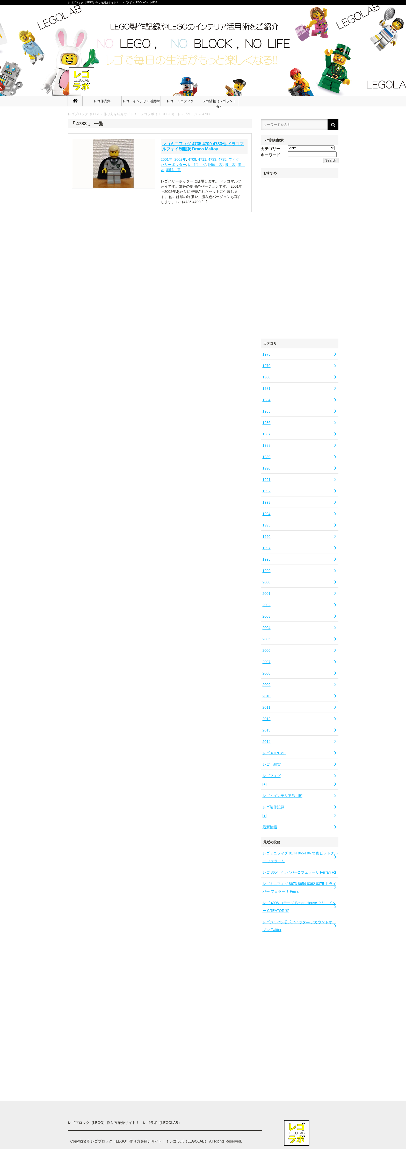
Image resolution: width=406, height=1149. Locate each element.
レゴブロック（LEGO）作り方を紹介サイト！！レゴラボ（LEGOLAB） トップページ (132, 114)
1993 (267, 502)
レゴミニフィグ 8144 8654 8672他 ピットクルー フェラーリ (300, 857)
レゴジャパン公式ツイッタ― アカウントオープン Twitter (299, 926)
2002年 (180, 159)
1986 (267, 423)
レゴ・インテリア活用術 (141, 101)
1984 (267, 400)
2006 (267, 650)
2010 (267, 696)
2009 (267, 685)
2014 (267, 742)
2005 (267, 639)
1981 (267, 388)
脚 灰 (230, 165)
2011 (267, 707)
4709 (192, 159)
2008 (267, 673)
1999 (267, 571)
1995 (267, 525)
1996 (267, 537)
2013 (267, 730)
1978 (267, 354)
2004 (267, 628)
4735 (222, 159)
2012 (267, 719)
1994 (267, 514)
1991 (267, 480)
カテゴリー (270, 149)
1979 (267, 366)
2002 (267, 605)
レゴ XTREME (274, 753)
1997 (267, 548)
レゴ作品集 (102, 101)
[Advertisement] (299, 255)
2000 (267, 582)
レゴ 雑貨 (272, 764)
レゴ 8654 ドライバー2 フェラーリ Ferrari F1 (299, 872)
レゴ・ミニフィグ (180, 101)
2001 (267, 593)
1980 (267, 377)
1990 (267, 468)
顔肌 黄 (173, 170)
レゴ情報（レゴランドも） (219, 102)
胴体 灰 (215, 165)
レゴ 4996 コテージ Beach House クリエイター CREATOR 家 (299, 907)
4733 (206, 114)
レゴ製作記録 (273, 807)
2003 (267, 616)
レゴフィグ (272, 776)
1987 (267, 434)
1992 (267, 491)
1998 (267, 559)
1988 (267, 445)
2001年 (166, 159)
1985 (267, 411)
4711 (202, 159)
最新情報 (270, 827)
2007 (267, 662)
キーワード (270, 155)
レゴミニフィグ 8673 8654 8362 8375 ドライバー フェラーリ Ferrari (299, 888)
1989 (267, 457)
